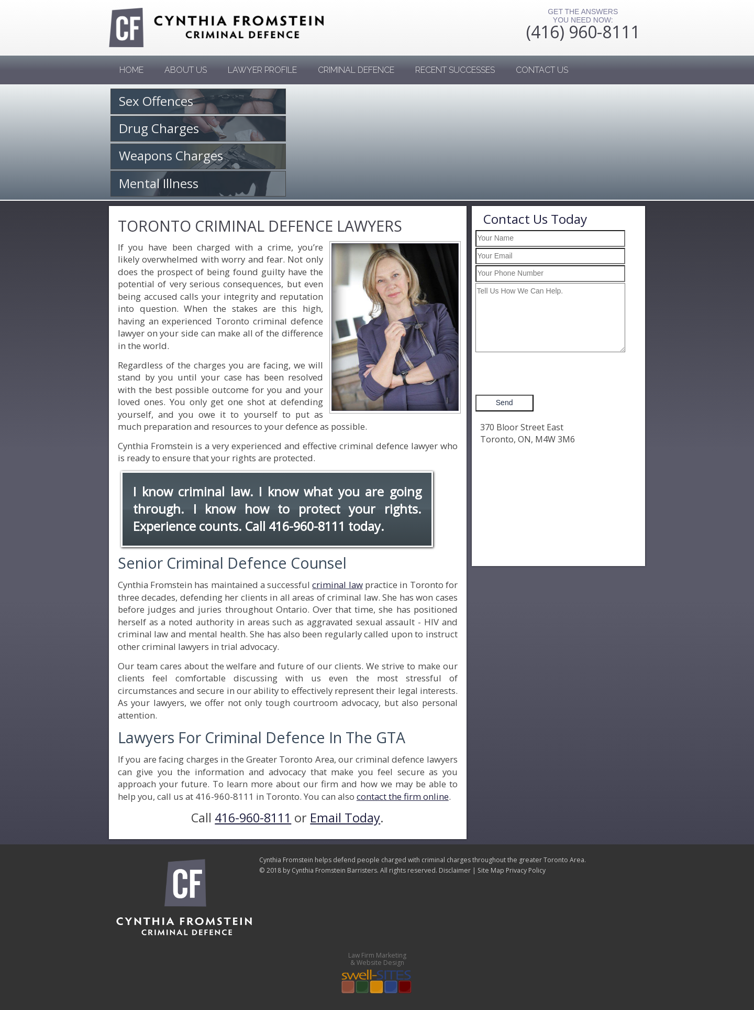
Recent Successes (455, 70)
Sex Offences (156, 101)
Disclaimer (455, 870)
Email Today (345, 817)
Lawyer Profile (262, 70)
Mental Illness (158, 183)
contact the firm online (403, 796)
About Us (185, 70)
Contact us (542, 70)
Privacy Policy (526, 870)
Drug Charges (159, 128)
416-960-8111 (307, 526)
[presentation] (555, 373)
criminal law (337, 585)
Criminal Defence (356, 70)
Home (131, 70)
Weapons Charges (171, 155)
